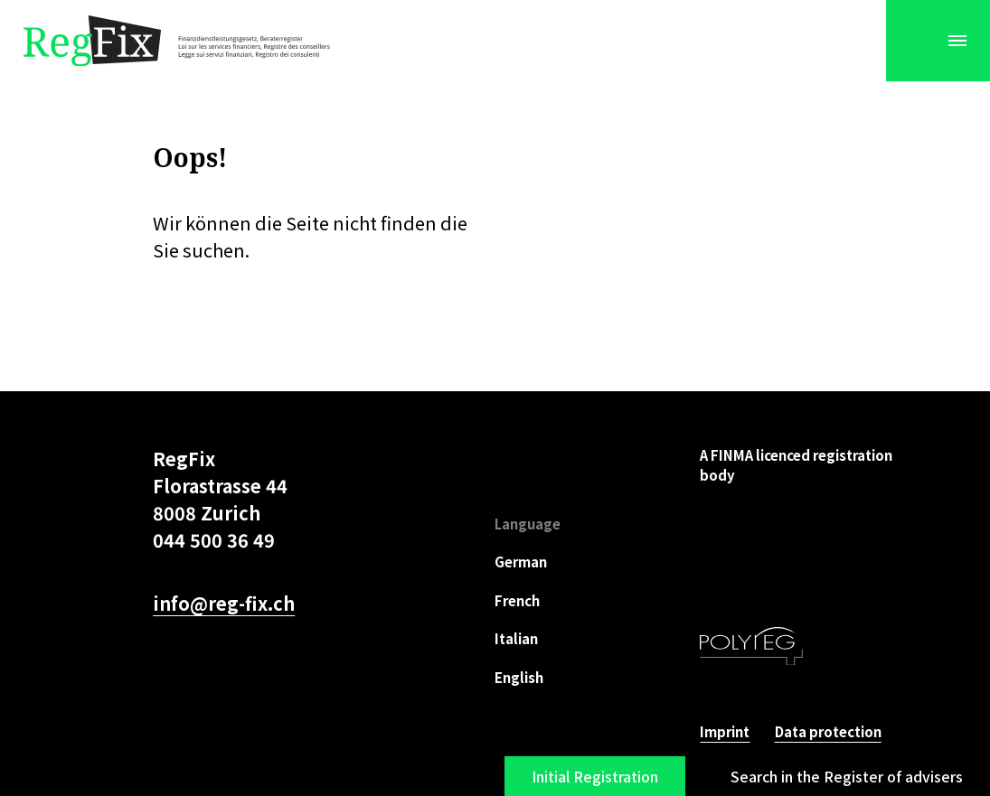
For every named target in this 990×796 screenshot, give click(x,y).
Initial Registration (595, 776)
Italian (516, 638)
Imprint (725, 731)
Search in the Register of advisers (847, 776)
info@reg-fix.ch (224, 603)
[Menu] (957, 40)
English (519, 677)
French (517, 600)
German (521, 561)
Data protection (828, 731)
